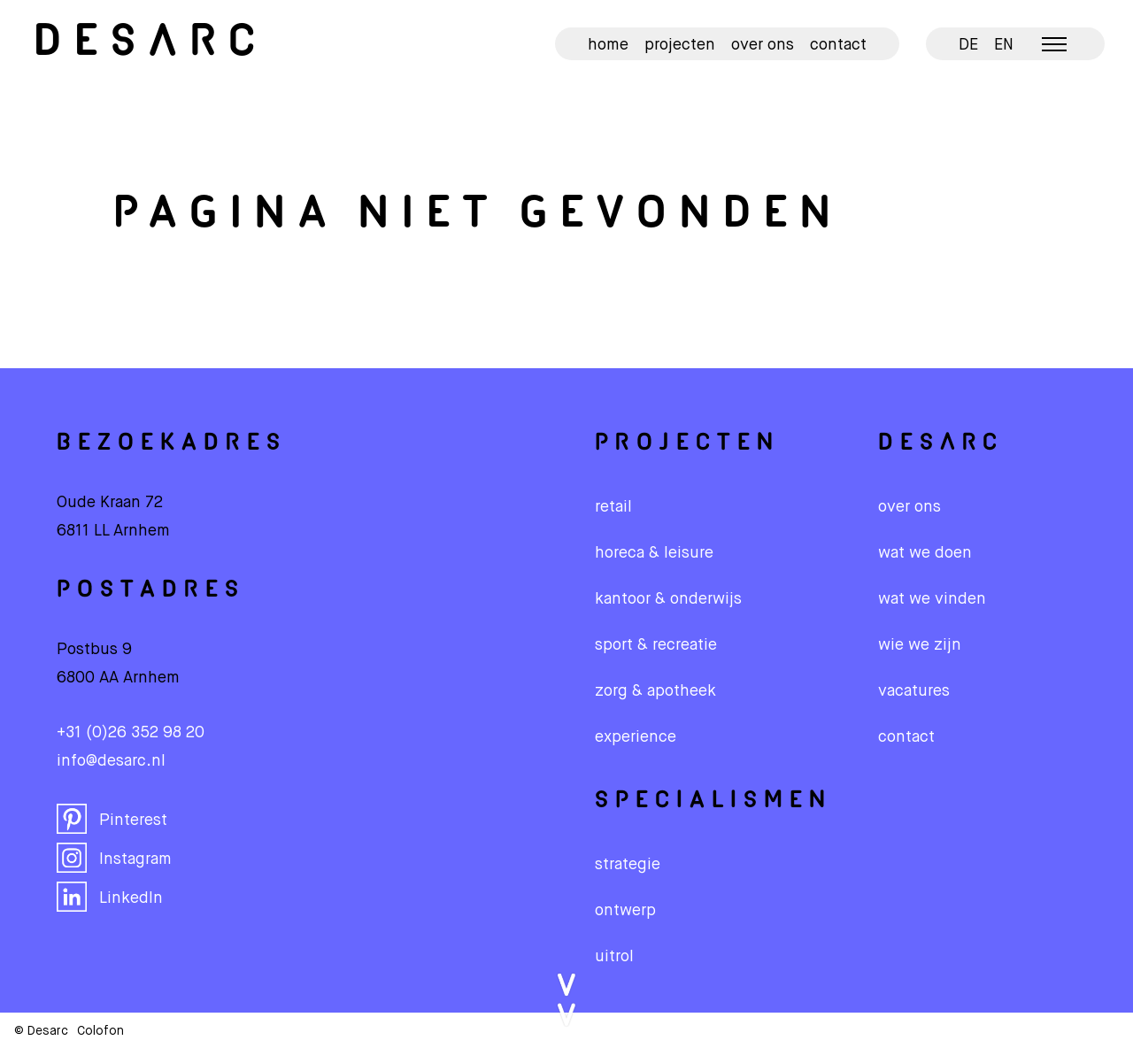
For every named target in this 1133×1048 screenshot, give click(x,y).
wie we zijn (919, 645)
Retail (613, 507)
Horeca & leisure (654, 553)
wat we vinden (932, 599)
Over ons (762, 45)
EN (1004, 45)
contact (906, 737)
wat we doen (925, 553)
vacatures (914, 691)
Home (608, 45)
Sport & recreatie (656, 645)
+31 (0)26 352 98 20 (130, 733)
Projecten (679, 45)
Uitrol (614, 957)
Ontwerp (625, 911)
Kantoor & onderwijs (668, 599)
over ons (909, 507)
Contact (838, 45)
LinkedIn (110, 897)
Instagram (114, 858)
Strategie (627, 865)
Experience (635, 737)
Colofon (100, 1031)
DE (968, 45)
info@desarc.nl (111, 761)
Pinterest (112, 819)
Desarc (150, 43)
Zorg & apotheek (655, 691)
